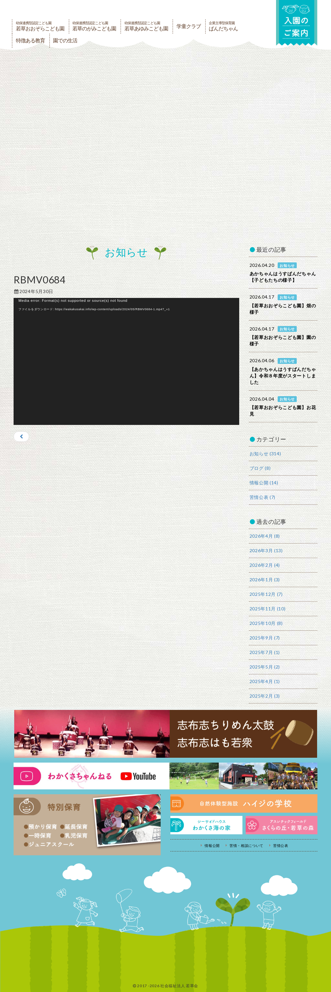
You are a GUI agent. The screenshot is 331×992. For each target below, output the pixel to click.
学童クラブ (188, 26)
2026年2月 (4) (265, 565)
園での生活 (65, 40)
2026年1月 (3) (265, 579)
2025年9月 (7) (265, 637)
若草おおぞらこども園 (40, 26)
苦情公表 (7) (263, 497)
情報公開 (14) (264, 482)
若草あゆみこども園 (146, 26)
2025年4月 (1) (265, 681)
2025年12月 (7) (266, 594)
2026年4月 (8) (265, 536)
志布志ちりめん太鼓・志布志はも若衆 (165, 734)
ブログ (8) (260, 468)
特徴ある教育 (30, 40)
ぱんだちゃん (223, 26)
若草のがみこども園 (94, 26)
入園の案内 (296, 23)
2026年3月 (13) (266, 550)
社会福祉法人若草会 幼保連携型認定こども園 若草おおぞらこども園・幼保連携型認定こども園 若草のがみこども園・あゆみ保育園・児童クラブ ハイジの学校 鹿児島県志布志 (99, 9)
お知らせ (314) (265, 453)
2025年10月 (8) (266, 623)
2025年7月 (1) (265, 652)
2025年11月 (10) (268, 608)
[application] (126, 361)
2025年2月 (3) (265, 696)
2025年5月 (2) (265, 667)
